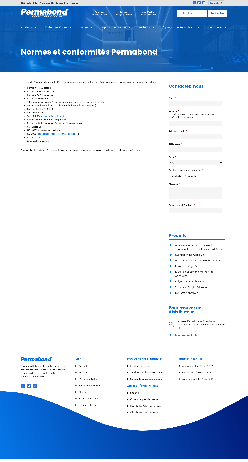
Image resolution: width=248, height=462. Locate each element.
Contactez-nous (139, 366)
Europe (123, 13)
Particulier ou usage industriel (186, 170)
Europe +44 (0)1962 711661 (198, 372)
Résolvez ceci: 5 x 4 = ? (182, 205)
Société (174, 111)
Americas (99, 13)
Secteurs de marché (90, 385)
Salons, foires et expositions (146, 379)
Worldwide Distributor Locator (147, 372)
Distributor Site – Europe (64, 3)
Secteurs (147, 27)
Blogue (83, 392)
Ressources (217, 27)
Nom (173, 98)
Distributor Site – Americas (35, 3)
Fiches (86, 27)
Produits (29, 27)
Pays (172, 157)
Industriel (191, 176)
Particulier (177, 176)
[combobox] (192, 13)
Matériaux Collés (58, 27)
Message (174, 183)
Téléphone (176, 144)
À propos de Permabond (181, 27)
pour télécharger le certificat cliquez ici (58, 133)
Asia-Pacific (148, 13)
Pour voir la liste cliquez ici (51, 116)
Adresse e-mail (178, 131)
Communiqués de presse (144, 399)
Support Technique (116, 27)
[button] (216, 2)
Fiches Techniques (89, 398)
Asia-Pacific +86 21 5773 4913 (199, 379)
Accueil (83, 366)
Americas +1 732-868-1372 (197, 366)
